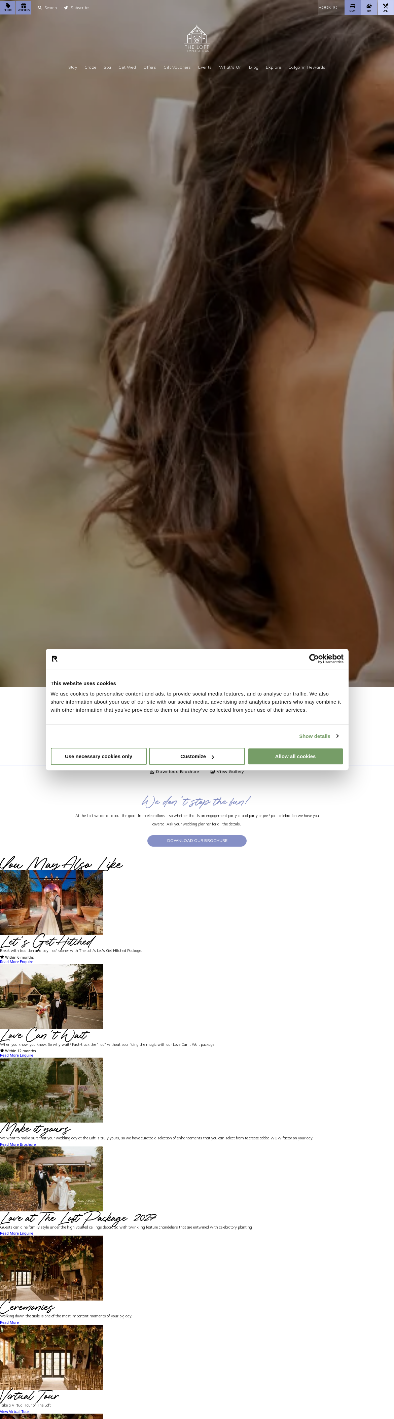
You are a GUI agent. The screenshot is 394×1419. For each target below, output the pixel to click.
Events (205, 66)
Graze (90, 66)
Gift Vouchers (177, 66)
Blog (253, 66)
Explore (273, 66)
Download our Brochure (197, 840)
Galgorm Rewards (307, 66)
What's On (230, 66)
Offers (149, 66)
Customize (197, 756)
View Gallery (227, 771)
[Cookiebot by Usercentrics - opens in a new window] (314, 659)
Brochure (28, 1144)
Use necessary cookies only (98, 756)
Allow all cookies (295, 756)
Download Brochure (174, 771)
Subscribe (76, 7)
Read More (9, 962)
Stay (72, 66)
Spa (107, 66)
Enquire (26, 962)
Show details (314, 736)
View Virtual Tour (14, 1412)
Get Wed (127, 66)
